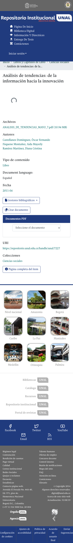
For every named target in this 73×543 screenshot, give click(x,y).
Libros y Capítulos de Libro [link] (30, 62)
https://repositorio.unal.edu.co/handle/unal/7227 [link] (31, 248)
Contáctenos (45, 479)
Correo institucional (12, 468)
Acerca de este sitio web (58, 496)
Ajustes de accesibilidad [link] (24, 531)
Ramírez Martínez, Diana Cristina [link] (22, 148)
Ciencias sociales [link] (59, 62)
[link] (35, 127)
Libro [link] (6, 165)
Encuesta (7, 479)
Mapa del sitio (46, 468)
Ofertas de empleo (48, 454)
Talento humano (47, 451)
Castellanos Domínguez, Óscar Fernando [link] (26, 140)
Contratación (9, 454)
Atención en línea (47, 475)
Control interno (46, 461)
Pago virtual (8, 461)
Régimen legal (9, 451)
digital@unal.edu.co (60, 493)
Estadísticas (8, 482)
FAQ (41, 472)
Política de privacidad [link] (39, 531)
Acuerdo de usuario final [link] (53, 535)
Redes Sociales (10, 472)
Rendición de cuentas (13, 458)
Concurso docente (48, 458)
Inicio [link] (6, 62)
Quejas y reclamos (11, 475)
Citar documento (16, 210)
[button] (36, 17)
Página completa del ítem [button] (21, 269)
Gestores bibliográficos (20, 200)
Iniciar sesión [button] (17, 53)
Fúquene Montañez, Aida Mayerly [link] (22, 144)
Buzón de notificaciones (50, 465)
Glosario (43, 482)
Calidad (6, 465)
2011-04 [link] (7, 190)
